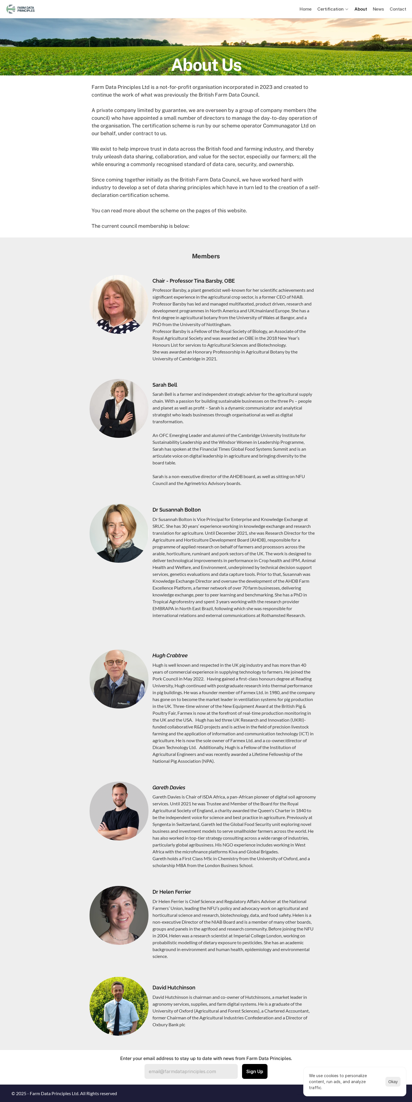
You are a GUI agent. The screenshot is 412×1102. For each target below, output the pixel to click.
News (378, 9)
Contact (398, 9)
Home (306, 9)
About (360, 9)
